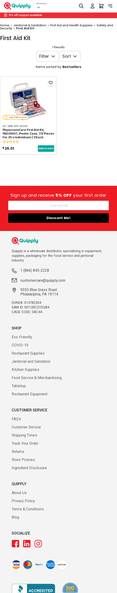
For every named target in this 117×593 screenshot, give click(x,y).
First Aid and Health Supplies (71, 25)
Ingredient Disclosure (29, 468)
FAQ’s (16, 419)
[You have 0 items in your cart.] (101, 6)
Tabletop (19, 386)
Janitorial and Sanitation (31, 361)
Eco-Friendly (22, 337)
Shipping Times (24, 435)
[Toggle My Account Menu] (92, 6)
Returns (18, 451)
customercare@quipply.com (42, 280)
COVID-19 (20, 345)
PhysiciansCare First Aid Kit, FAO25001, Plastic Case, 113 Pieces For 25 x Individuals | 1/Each (28, 133)
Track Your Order (25, 443)
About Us (19, 493)
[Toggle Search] (81, 6)
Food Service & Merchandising (37, 378)
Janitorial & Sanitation (29, 25)
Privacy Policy (23, 501)
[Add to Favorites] (50, 82)
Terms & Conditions (28, 509)
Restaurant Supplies (28, 353)
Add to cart (46, 148)
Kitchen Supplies (25, 369)
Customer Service (26, 427)
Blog (15, 517)
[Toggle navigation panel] (110, 6)
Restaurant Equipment (29, 394)
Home (4, 25)
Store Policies (23, 459)
